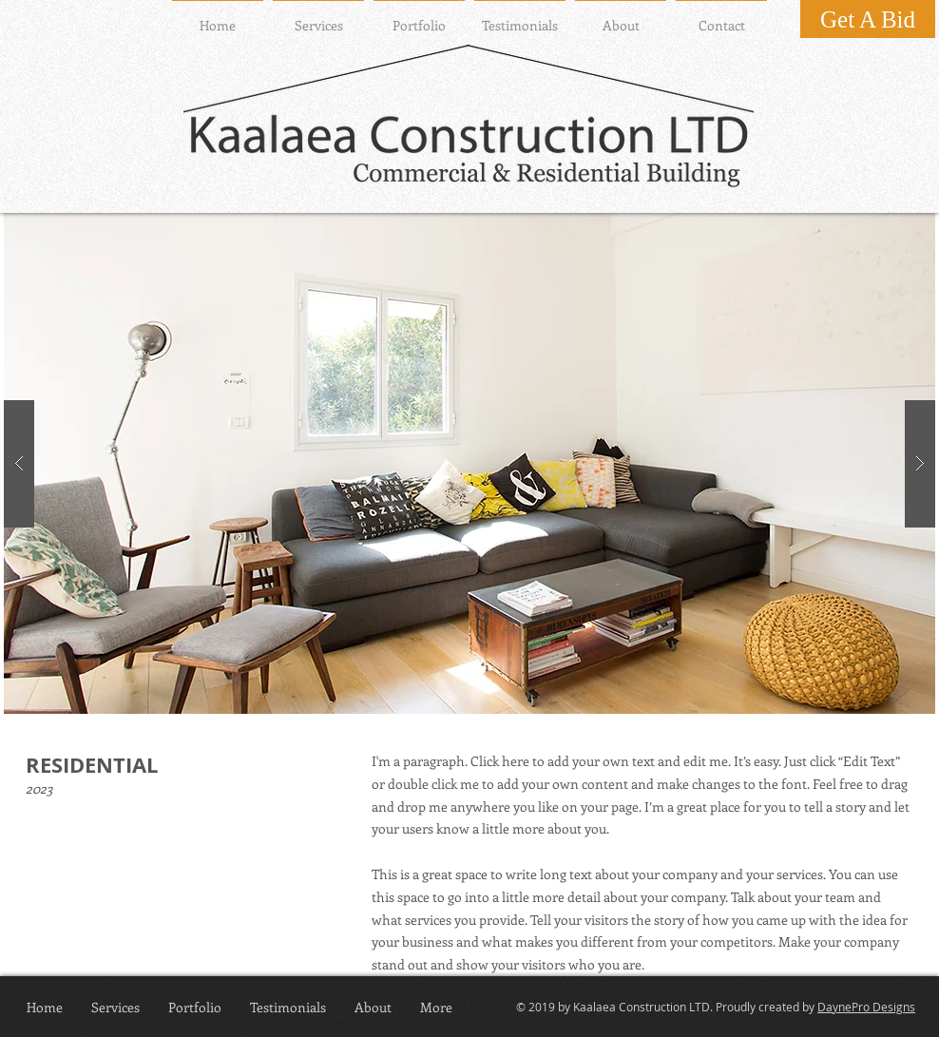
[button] (469, 463)
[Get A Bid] (867, 19)
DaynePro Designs (866, 1006)
